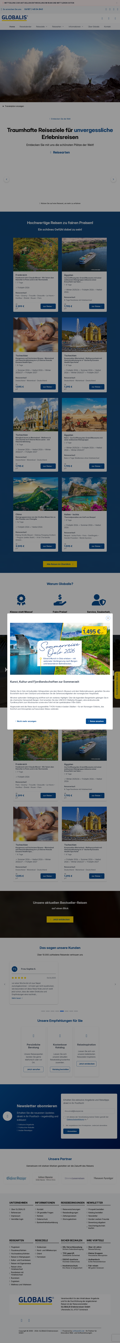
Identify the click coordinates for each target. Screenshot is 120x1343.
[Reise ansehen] (96, 721)
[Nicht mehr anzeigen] (26, 721)
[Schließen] (108, 618)
